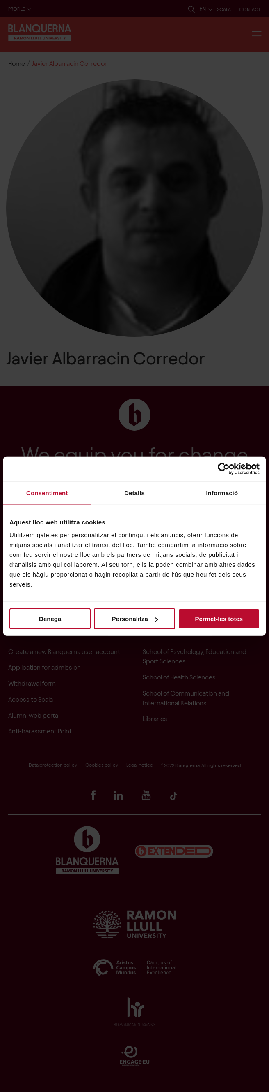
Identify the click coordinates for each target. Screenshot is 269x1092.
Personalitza (135, 618)
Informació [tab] (222, 492)
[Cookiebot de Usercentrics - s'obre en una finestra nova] (224, 468)
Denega (50, 618)
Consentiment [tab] (47, 492)
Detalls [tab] (134, 492)
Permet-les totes (219, 618)
